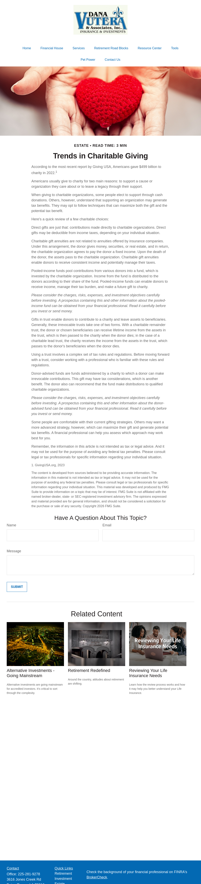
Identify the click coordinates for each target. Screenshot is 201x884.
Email (106, 525)
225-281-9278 (29, 874)
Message (14, 551)
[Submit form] (17, 587)
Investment (63, 879)
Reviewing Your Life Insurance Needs (148, 673)
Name (11, 525)
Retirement (63, 873)
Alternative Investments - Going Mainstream (30, 673)
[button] (27, 48)
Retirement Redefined (89, 670)
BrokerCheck (96, 877)
